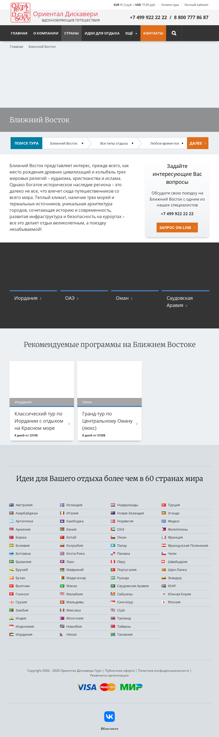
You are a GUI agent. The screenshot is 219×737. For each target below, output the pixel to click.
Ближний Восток (42, 46)
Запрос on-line (175, 227)
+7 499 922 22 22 (148, 17)
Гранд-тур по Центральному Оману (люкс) (107, 420)
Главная (16, 46)
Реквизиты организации (109, 675)
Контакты (153, 33)
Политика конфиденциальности (163, 670)
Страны (71, 33)
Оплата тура (170, 5)
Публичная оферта (120, 670)
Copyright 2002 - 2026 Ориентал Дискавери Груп (64, 670)
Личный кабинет (196, 5)
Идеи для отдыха (102, 33)
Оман (122, 298)
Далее (196, 143)
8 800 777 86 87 (191, 17)
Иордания (26, 298)
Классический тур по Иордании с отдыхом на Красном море (39, 420)
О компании (45, 33)
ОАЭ (70, 298)
